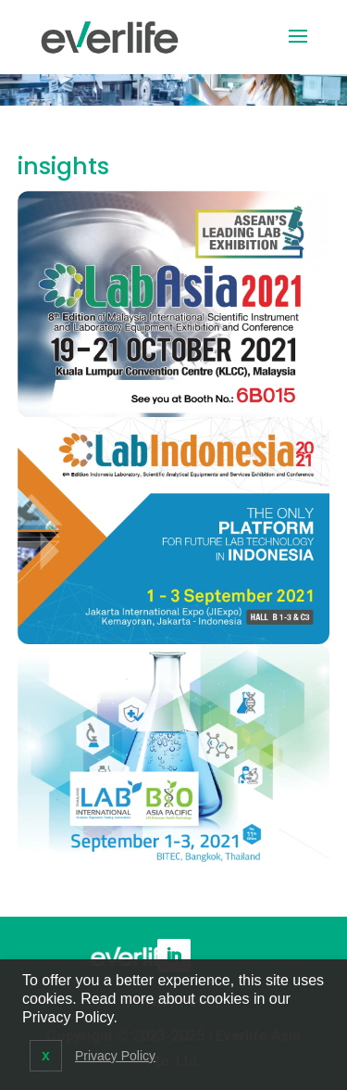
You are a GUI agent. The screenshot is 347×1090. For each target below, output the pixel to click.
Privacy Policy (115, 1055)
